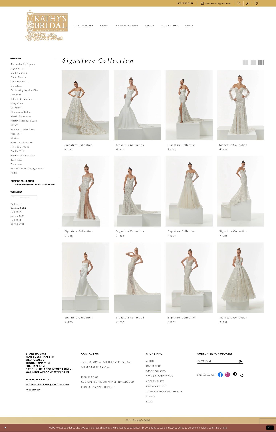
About (150, 361)
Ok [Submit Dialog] (270, 428)
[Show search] (239, 3)
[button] (247, 3)
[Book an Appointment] (216, 3)
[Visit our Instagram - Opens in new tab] (228, 376)
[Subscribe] (245, 362)
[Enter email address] (222, 362)
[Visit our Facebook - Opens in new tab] (221, 376)
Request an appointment (97, 387)
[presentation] (85, 105)
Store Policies (156, 371)
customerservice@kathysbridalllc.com (107, 382)
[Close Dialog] (5, 428)
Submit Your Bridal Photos (164, 392)
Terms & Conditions (159, 376)
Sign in (151, 397)
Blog (149, 402)
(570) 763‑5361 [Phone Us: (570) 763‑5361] (89, 377)
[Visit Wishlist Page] (256, 3)
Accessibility (155, 381)
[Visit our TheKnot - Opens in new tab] (244, 376)
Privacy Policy (156, 387)
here (224, 428)
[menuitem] (185, 3)
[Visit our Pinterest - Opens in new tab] (236, 376)
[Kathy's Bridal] (46, 26)
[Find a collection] (24, 199)
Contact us (154, 366)
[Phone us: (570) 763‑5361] (185, 3)
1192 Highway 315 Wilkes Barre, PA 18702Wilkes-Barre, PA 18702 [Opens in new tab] (106, 365)
